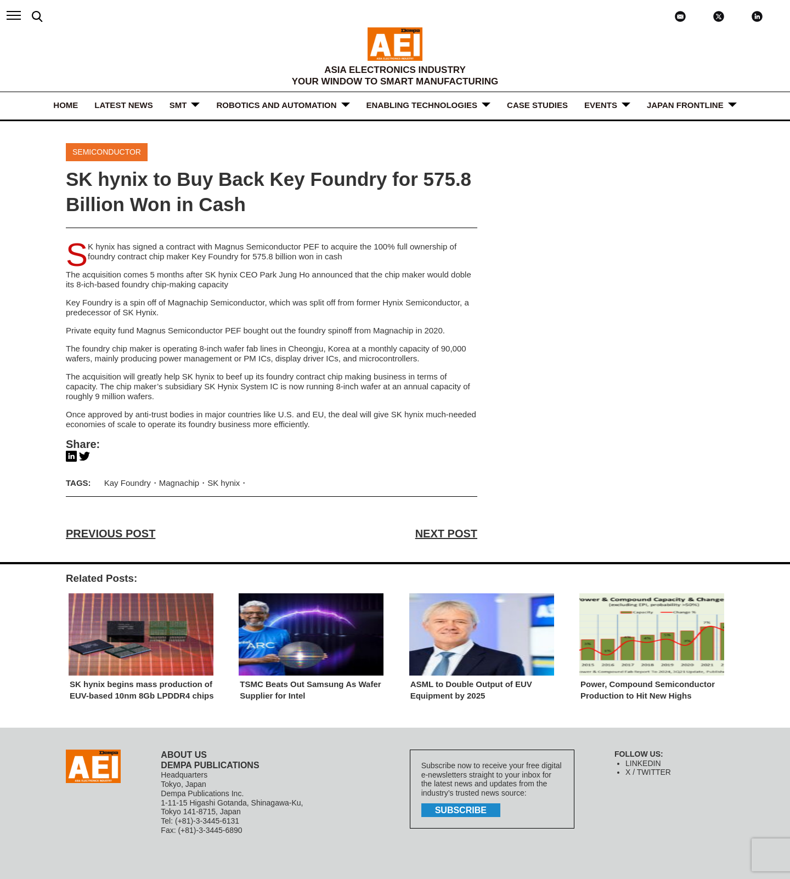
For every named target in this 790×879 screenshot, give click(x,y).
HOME (65, 105)
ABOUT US (184, 754)
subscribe (461, 810)
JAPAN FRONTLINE (685, 105)
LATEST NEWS (123, 105)
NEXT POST (446, 534)
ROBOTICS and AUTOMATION (276, 105)
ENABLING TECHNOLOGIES (422, 105)
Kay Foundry (127, 482)
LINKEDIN (643, 763)
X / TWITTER (648, 772)
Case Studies (537, 105)
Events (600, 105)
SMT (178, 105)
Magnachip (179, 482)
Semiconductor (106, 152)
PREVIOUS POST (110, 534)
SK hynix (223, 482)
